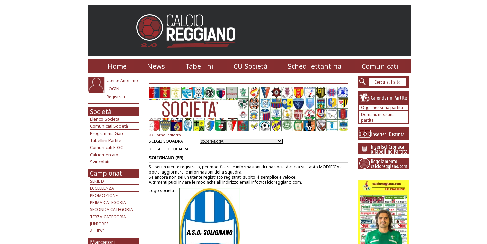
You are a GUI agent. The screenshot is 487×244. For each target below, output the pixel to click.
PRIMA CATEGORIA (108, 202)
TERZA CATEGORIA (108, 217)
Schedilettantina (314, 66)
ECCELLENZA (102, 188)
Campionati (107, 173)
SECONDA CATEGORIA (111, 209)
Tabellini (199, 66)
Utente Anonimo (122, 80)
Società (100, 111)
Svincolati (99, 162)
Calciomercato (104, 154)
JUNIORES (99, 224)
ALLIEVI (97, 231)
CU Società (251, 66)
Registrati (116, 97)
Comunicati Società (109, 126)
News (156, 66)
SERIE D (97, 181)
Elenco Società (104, 119)
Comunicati (380, 66)
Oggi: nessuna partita (382, 107)
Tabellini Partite (105, 140)
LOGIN (113, 89)
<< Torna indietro (165, 134)
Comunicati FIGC (106, 147)
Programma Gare (107, 133)
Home (117, 66)
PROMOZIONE (104, 195)
